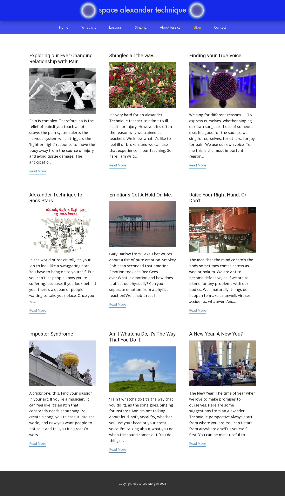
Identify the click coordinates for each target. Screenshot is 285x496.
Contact (220, 27)
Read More (37, 171)
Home (63, 27)
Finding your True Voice (215, 55)
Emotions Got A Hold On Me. (140, 195)
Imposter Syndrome (51, 334)
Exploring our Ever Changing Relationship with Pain (61, 58)
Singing (141, 27)
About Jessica (170, 27)
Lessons (115, 27)
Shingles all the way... (133, 55)
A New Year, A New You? (216, 334)
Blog (197, 27)
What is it (88, 27)
